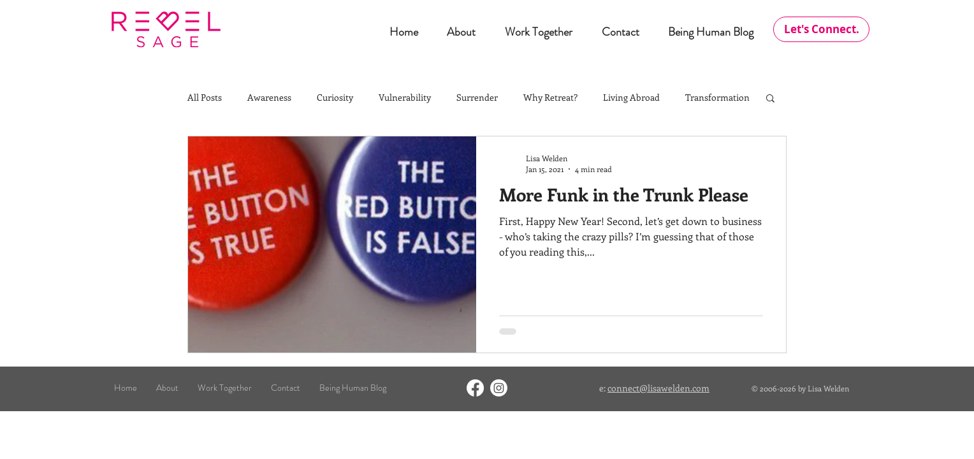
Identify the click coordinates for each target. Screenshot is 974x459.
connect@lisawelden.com (658, 388)
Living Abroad (631, 97)
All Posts (204, 97)
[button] (770, 99)
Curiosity (335, 97)
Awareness (269, 97)
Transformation (717, 97)
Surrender (477, 97)
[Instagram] (498, 388)
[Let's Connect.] (821, 29)
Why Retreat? (550, 97)
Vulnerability (405, 97)
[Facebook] (475, 388)
